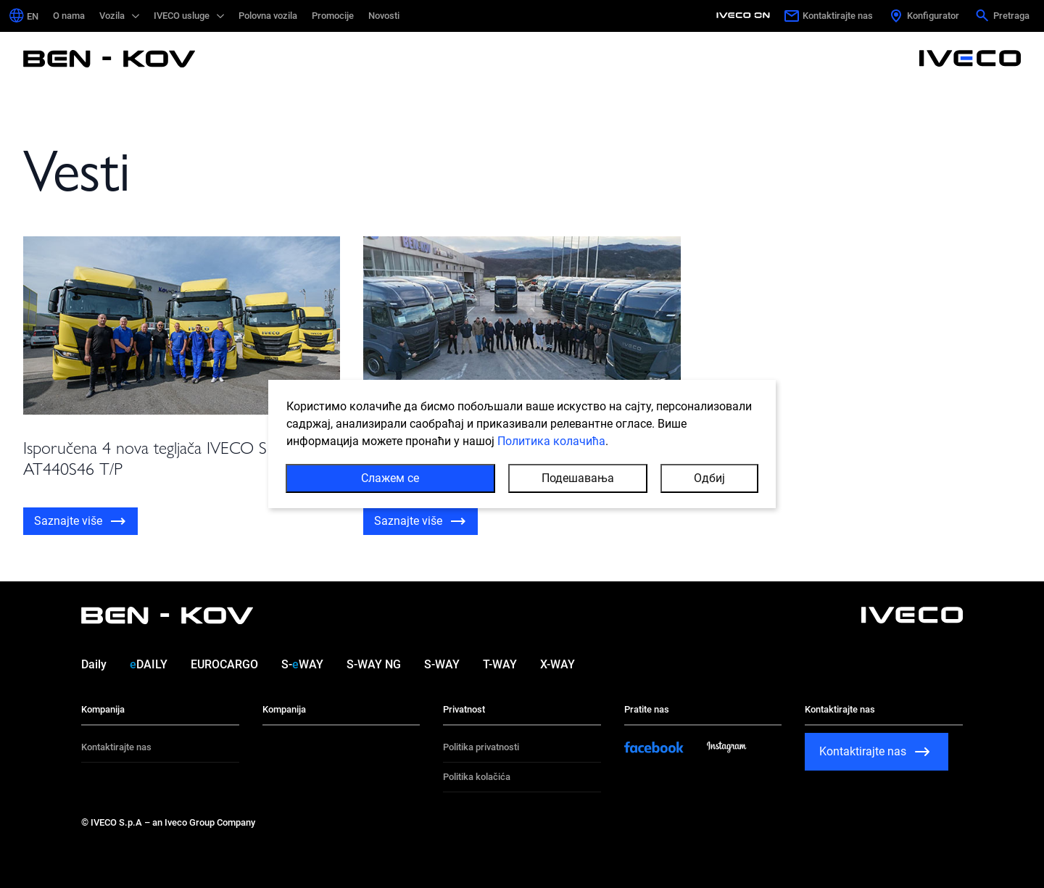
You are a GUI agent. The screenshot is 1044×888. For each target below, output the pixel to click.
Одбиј (709, 480)
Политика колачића (551, 443)
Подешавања (578, 480)
